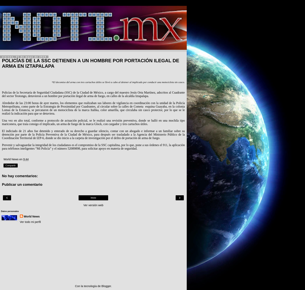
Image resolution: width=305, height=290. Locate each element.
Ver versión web (93, 205)
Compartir (10, 165)
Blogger (106, 286)
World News (32, 216)
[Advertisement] (93, 254)
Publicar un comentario (22, 184)
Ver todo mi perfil (30, 221)
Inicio (93, 197)
